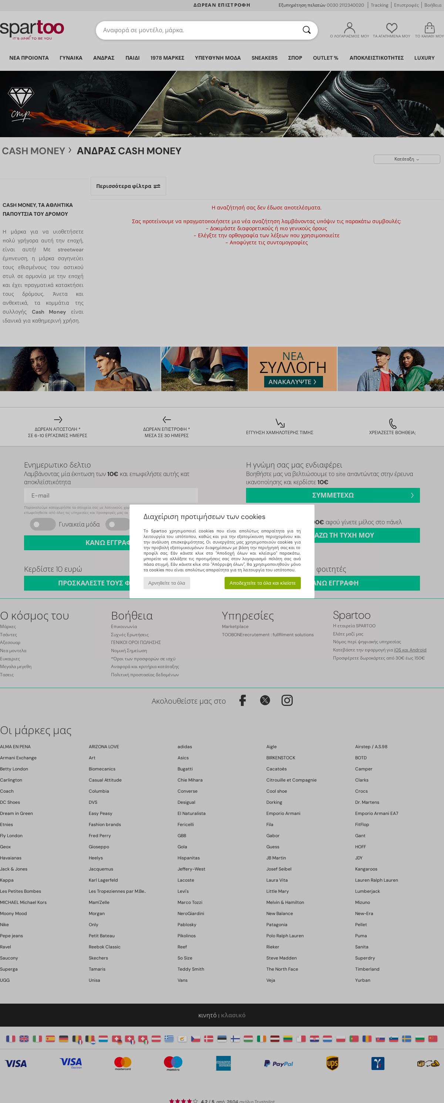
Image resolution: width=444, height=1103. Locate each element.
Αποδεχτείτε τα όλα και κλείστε (262, 583)
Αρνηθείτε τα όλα (166, 583)
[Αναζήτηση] (306, 30)
